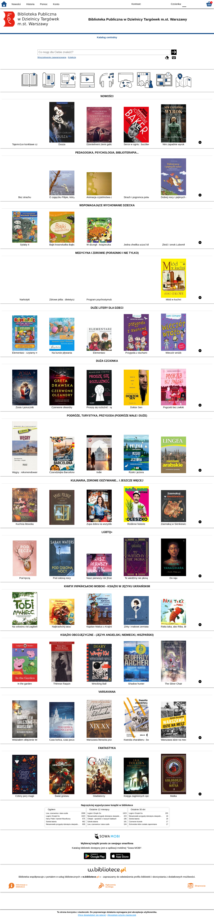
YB (158, 3)
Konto (56, 4)
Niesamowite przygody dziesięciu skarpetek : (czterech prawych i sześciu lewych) (76, 824)
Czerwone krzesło (135, 822)
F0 (184, 3)
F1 (190, 3)
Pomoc (43, 4)
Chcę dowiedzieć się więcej (92, 915)
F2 (197, 3)
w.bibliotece (91, 876)
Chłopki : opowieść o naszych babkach (101, 819)
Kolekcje (72, 57)
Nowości (16, 4)
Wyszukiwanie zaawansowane (51, 57)
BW (151, 3)
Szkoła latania (51, 822)
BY (165, 3)
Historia (30, 4)
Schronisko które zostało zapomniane (143, 824)
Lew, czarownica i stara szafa (57, 813)
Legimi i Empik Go (53, 816)
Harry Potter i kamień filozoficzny (58, 819)
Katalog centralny (107, 37)
